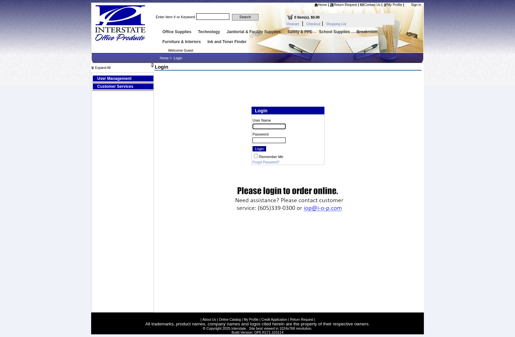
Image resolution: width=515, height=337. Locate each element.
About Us (209, 318)
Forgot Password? (266, 162)
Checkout (313, 24)
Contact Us (370, 5)
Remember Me (271, 157)
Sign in (416, 5)
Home (320, 5)
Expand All (101, 68)
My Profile (392, 5)
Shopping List (336, 24)
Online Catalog (230, 318)
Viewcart (292, 24)
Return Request (343, 5)
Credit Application (274, 318)
